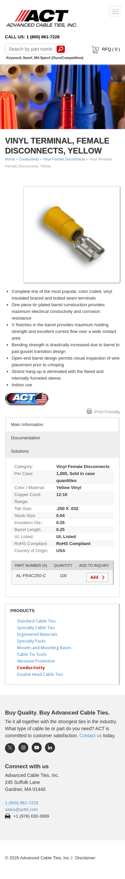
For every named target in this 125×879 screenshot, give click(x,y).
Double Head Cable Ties (40, 674)
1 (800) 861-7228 (21, 802)
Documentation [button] (25, 437)
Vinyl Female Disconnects (64, 159)
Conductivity (29, 159)
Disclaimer (85, 857)
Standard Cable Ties (36, 620)
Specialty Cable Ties (36, 627)
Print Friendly (107, 411)
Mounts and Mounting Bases (44, 647)
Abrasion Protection (36, 661)
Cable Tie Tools (32, 654)
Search (60, 49)
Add (94, 577)
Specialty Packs (31, 640)
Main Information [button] (27, 424)
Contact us (90, 735)
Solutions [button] (20, 451)
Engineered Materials (37, 634)
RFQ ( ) (105, 49)
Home (10, 159)
